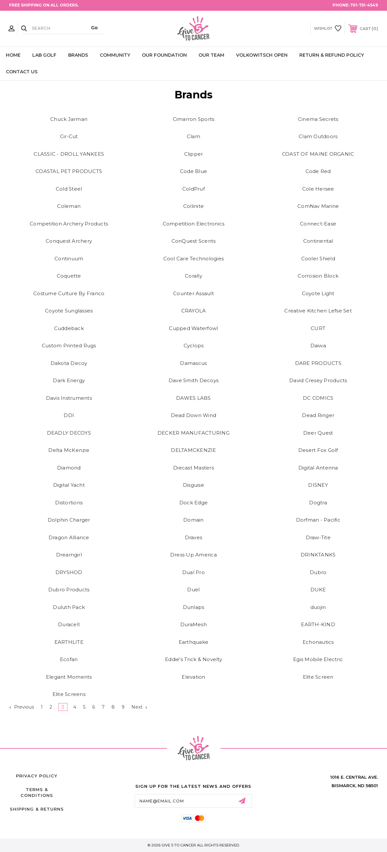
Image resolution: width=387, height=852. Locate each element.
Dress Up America (193, 555)
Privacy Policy (36, 775)
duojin (318, 607)
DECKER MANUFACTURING (193, 433)
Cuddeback (69, 328)
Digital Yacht (69, 485)
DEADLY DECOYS (69, 433)
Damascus (193, 363)
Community (115, 55)
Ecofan (69, 659)
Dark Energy (69, 380)
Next (139, 707)
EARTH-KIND (318, 624)
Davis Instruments (69, 398)
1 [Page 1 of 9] (42, 707)
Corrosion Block (318, 276)
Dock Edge (193, 502)
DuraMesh (193, 624)
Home (13, 55)
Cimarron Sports (194, 119)
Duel (193, 589)
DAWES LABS (193, 398)
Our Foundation (164, 55)
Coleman (69, 206)
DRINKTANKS (318, 555)
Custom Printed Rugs (69, 345)
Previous (21, 707)
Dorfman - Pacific (318, 520)
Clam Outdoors (318, 136)
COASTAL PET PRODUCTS (69, 171)
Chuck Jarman (68, 119)
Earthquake (194, 642)
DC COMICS (318, 398)
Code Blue (193, 171)
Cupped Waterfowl (193, 328)
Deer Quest (318, 433)
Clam (193, 136)
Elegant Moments (69, 677)
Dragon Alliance (69, 537)
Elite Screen (318, 677)
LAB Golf (44, 55)
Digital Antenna (318, 468)
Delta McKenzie (68, 450)
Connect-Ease (318, 224)
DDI (69, 415)
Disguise (193, 485)
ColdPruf (193, 189)
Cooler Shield (318, 258)
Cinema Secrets (318, 119)
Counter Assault (193, 293)
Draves (193, 537)
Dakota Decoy (69, 363)
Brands (78, 55)
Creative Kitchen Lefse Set (318, 311)
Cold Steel (69, 189)
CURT (318, 328)
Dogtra (318, 502)
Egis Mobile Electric (318, 659)
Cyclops (194, 345)
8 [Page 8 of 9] (113, 707)
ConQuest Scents (193, 241)
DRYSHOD (68, 572)
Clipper (193, 154)
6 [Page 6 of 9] (93, 707)
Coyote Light (318, 293)
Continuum (68, 258)
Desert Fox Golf (318, 450)
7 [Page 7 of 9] (103, 707)
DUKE (318, 589)
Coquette (69, 276)
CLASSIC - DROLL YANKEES (69, 154)
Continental (318, 241)
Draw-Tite (318, 537)
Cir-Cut (69, 136)
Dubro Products (69, 589)
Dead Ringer (318, 415)
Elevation (193, 677)
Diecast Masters (193, 468)
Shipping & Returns (37, 809)
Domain (193, 520)
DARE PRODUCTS (318, 363)
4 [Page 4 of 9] (74, 707)
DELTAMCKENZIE (193, 450)
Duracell (69, 624)
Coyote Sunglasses (69, 311)
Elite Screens (68, 694)
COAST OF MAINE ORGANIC (318, 154)
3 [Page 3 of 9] (63, 707)
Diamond (69, 468)
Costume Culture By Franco (68, 293)
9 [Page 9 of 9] (123, 707)
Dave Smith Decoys (193, 380)
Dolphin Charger (69, 520)
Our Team (211, 55)
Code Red (318, 171)
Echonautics (318, 642)
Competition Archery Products (69, 224)
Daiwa (318, 345)
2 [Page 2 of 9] (51, 707)
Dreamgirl (69, 555)
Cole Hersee (318, 189)
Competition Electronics (194, 224)
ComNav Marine (318, 206)
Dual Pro (193, 572)
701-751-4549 (364, 5)
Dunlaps (193, 607)
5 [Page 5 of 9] (84, 707)
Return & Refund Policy (331, 55)
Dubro (318, 572)
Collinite (193, 206)
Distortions (68, 502)
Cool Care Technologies (193, 258)
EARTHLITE (68, 642)
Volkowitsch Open (262, 55)
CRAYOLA (193, 311)
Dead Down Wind (193, 415)
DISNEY (318, 485)
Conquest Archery (69, 241)
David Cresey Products (318, 380)
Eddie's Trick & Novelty (193, 659)
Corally (193, 276)
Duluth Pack (69, 607)
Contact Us (21, 72)
